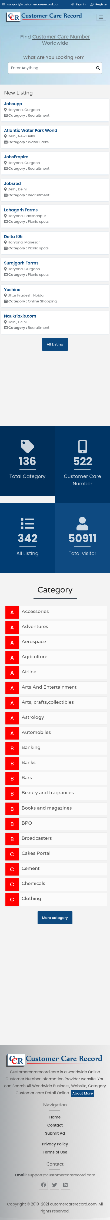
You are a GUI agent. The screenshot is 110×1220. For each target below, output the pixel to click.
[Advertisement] (38, 384)
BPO (27, 823)
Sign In (78, 4)
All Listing (55, 344)
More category (55, 917)
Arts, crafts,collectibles (48, 702)
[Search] (55, 68)
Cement (31, 868)
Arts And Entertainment (49, 687)
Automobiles (36, 732)
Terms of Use (55, 1152)
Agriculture (35, 657)
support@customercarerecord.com (61, 1175)
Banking (31, 747)
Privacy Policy (55, 1144)
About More (82, 1093)
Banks (29, 762)
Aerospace (34, 641)
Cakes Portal (36, 853)
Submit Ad (55, 1133)
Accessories (35, 611)
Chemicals (33, 883)
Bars (27, 777)
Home (55, 1117)
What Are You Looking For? (53, 57)
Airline (29, 672)
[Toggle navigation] (101, 17)
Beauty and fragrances (48, 793)
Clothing (31, 898)
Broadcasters (37, 838)
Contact (55, 1125)
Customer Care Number (61, 37)
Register (99, 4)
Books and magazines (47, 808)
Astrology (33, 717)
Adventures (35, 626)
